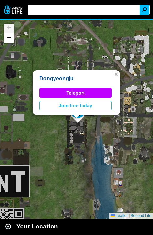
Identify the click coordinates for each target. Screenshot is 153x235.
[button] (116, 74)
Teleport (76, 93)
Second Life (13, 10)
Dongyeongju (56, 78)
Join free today (75, 105)
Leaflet (119, 215)
